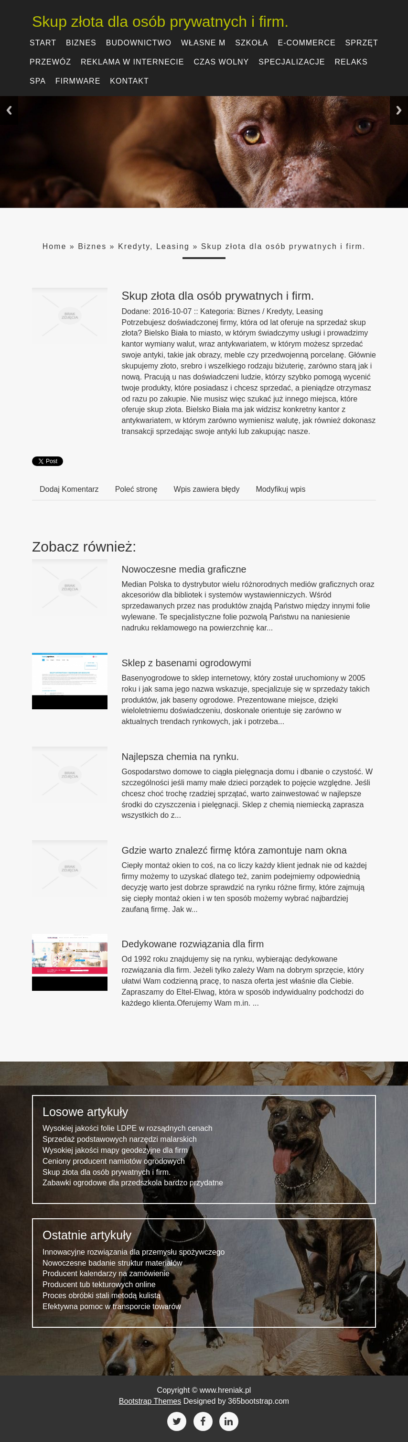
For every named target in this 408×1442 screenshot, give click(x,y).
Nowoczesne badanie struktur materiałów (113, 1263)
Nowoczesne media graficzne (184, 569)
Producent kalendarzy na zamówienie (106, 1273)
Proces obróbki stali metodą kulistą (102, 1295)
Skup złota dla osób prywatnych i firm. (160, 21)
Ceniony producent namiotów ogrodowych (114, 1161)
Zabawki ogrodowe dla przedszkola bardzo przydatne (133, 1183)
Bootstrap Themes (150, 1401)
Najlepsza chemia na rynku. (180, 756)
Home (55, 246)
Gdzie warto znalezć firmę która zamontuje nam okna (234, 850)
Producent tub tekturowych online (99, 1284)
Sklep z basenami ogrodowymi (186, 663)
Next (399, 110)
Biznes (92, 246)
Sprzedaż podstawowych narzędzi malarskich (120, 1139)
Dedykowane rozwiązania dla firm (193, 944)
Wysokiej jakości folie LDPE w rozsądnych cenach (128, 1128)
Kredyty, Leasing (154, 246)
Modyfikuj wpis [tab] (280, 489)
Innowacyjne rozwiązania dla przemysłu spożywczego (134, 1252)
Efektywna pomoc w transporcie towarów (112, 1306)
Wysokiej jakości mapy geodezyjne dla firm (115, 1150)
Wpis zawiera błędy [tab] (207, 489)
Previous (9, 110)
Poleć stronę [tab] (136, 489)
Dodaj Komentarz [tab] (69, 489)
